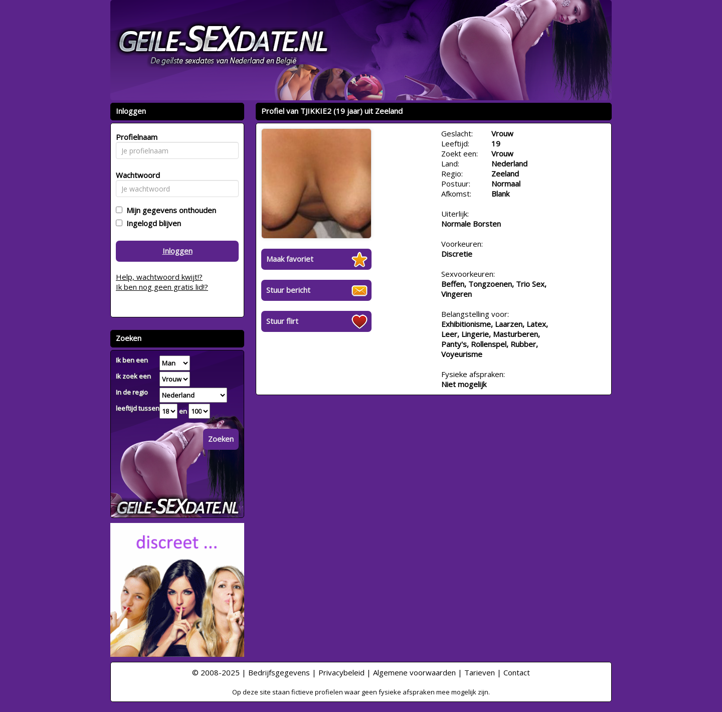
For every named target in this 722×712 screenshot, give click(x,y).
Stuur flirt (282, 321)
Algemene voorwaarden (414, 672)
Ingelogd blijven (151, 223)
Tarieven (479, 672)
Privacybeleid (341, 672)
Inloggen (177, 251)
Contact (516, 672)
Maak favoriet (289, 259)
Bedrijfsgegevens (279, 672)
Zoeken (221, 439)
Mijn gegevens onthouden (169, 210)
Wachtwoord (135, 175)
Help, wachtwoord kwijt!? (159, 277)
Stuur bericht (288, 290)
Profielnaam (135, 137)
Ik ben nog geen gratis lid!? (162, 287)
